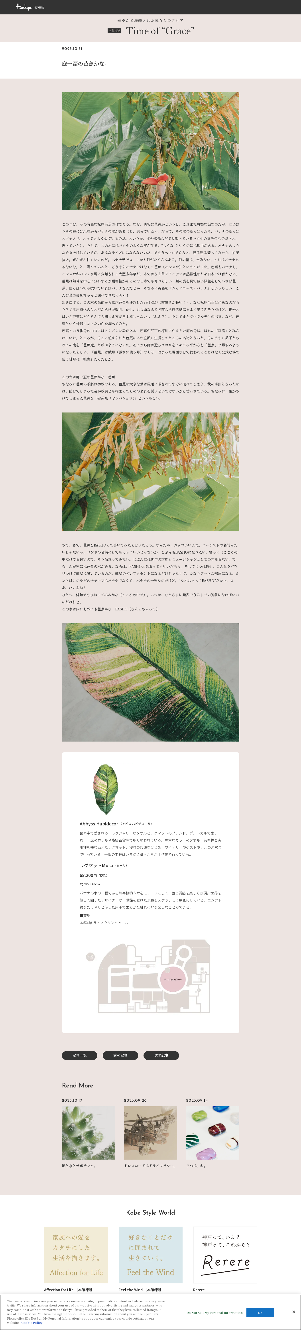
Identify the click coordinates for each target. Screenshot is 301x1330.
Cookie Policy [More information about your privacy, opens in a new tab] (31, 1322)
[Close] (294, 1311)
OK (260, 1312)
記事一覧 (80, 1055)
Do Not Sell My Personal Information (215, 1312)
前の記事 (120, 1055)
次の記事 (161, 1055)
